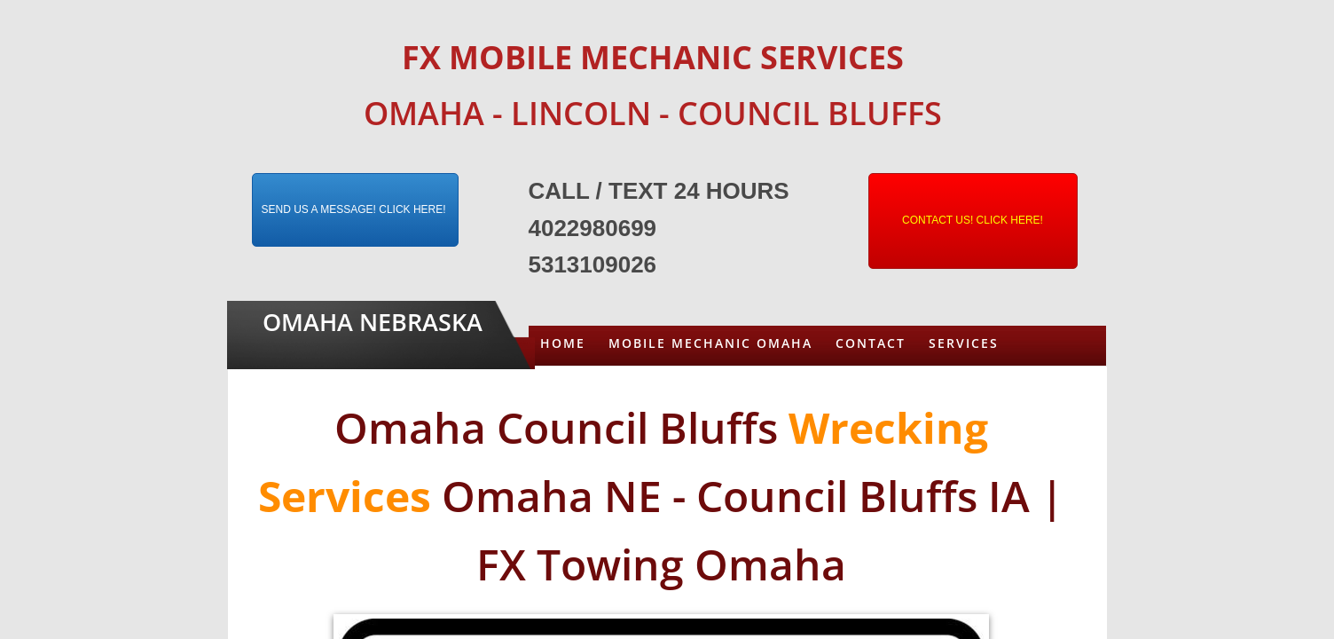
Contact (871, 343)
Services (964, 343)
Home (562, 343)
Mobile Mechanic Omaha (710, 343)
